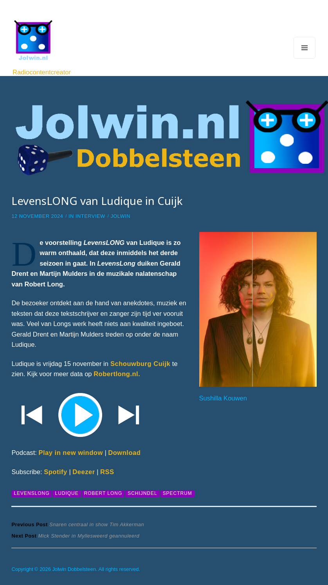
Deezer (83, 472)
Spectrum (177, 493)
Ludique (66, 493)
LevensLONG (31, 493)
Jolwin (120, 216)
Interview (90, 216)
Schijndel (142, 493)
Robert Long (103, 493)
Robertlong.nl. (117, 374)
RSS (107, 472)
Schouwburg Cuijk (139, 364)
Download (124, 452)
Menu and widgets (304, 58)
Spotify (55, 472)
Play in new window (70, 452)
